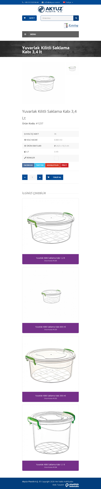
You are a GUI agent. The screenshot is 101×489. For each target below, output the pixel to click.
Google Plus (52, 165)
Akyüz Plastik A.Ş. (30, 481)
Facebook (28, 165)
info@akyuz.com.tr (52, 2)
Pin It (64, 165)
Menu (29, 34)
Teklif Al (57, 177)
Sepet (32, 18)
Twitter (39, 165)
